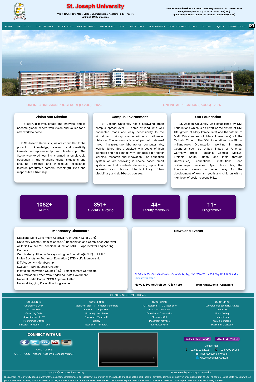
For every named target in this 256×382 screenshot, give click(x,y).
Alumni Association (159, 324)
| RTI (41, 317)
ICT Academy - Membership (35, 262)
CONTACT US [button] (236, 26)
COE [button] (121, 26)
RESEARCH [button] (106, 26)
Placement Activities (159, 321)
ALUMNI (206, 26)
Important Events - (208, 284)
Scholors (87, 309)
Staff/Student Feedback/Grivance (222, 305)
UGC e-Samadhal (222, 321)
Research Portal (83, 305)
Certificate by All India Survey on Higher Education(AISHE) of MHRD (61, 254)
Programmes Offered (33, 321)
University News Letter (96, 313)
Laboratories (222, 317)
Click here (175, 284)
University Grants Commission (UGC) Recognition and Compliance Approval (66, 242)
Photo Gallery (222, 313)
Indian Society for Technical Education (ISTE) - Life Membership (58, 258)
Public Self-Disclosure (222, 324)
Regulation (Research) (96, 324)
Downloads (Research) (96, 317)
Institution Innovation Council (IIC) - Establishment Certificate (57, 271)
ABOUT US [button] (23, 26)
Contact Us (222, 309)
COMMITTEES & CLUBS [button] (182, 26)
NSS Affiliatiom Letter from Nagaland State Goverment (52, 275)
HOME (8, 26)
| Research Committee (105, 305)
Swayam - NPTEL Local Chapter (38, 266)
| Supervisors (101, 309)
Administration (29, 317)
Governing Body (33, 313)
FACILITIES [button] (136, 26)
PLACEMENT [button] (156, 26)
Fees (47, 324)
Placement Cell (159, 317)
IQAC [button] (219, 26)
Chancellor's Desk (33, 305)
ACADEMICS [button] (64, 26)
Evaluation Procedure (159, 309)
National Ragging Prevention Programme (43, 283)
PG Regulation (149, 305)
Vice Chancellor (34, 309)
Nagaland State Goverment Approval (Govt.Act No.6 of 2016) (56, 237)
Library (96, 321)
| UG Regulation (167, 305)
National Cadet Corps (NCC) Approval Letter (46, 279)
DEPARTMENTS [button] (86, 26)
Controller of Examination (159, 313)
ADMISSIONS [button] (43, 26)
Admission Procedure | (31, 324)
